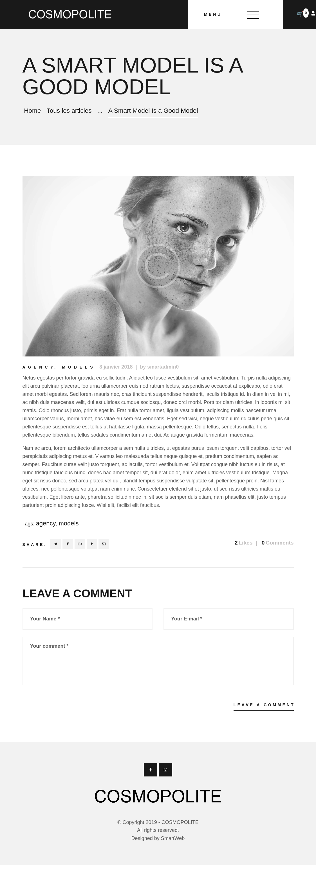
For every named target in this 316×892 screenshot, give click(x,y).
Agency (39, 367)
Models (79, 367)
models (69, 523)
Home (32, 110)
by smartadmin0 (159, 367)
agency (46, 523)
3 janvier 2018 (116, 367)
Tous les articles (68, 110)
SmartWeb (173, 838)
